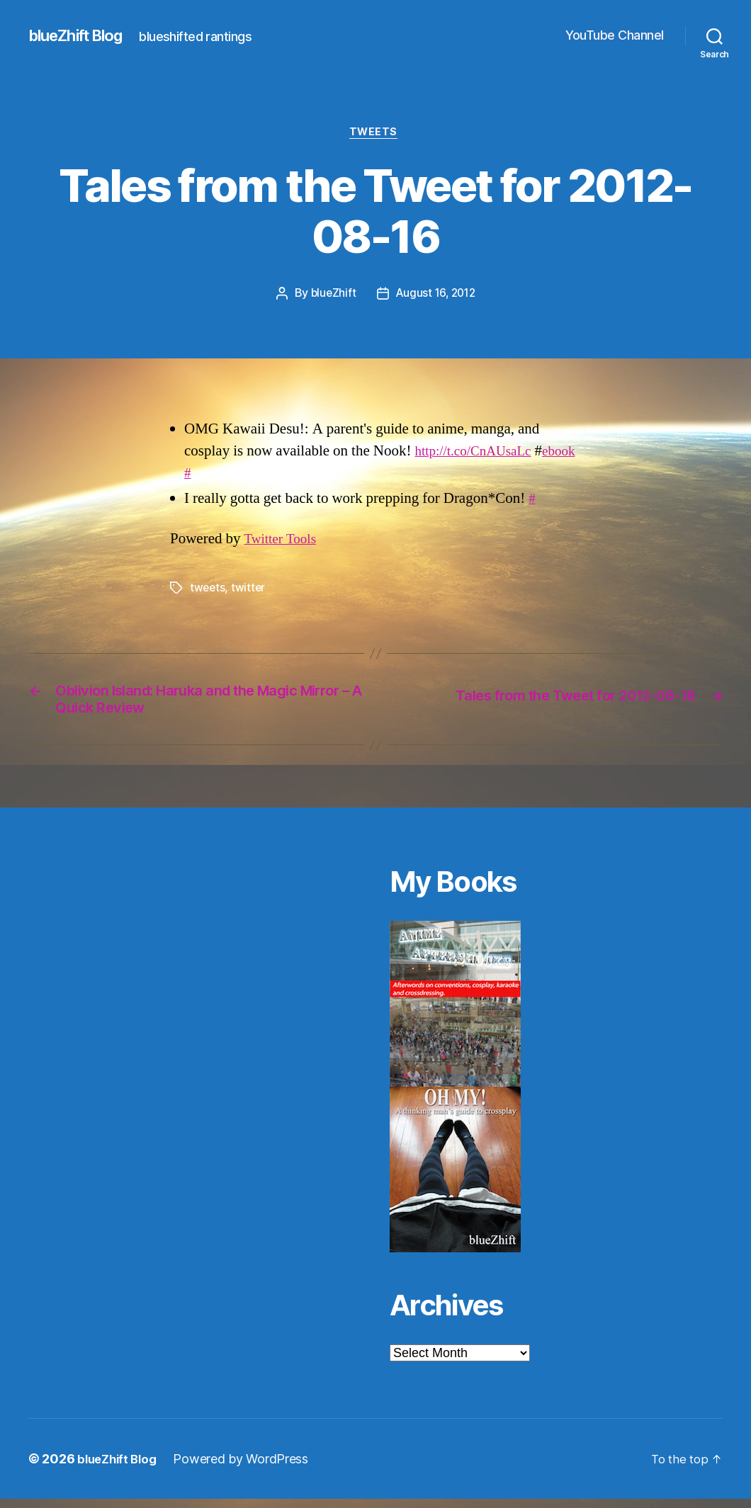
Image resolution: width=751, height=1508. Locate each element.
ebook (210, 474)
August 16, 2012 (436, 296)
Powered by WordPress (247, 1468)
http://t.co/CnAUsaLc (478, 453)
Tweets (375, 133)
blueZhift (330, 296)
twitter (249, 590)
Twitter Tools (283, 541)
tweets (208, 590)
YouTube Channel (614, 35)
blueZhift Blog (81, 35)
